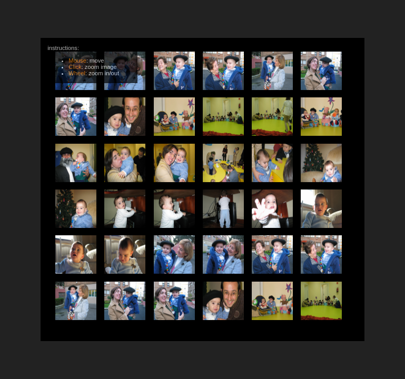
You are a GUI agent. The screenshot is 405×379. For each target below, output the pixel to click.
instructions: (91, 60)
